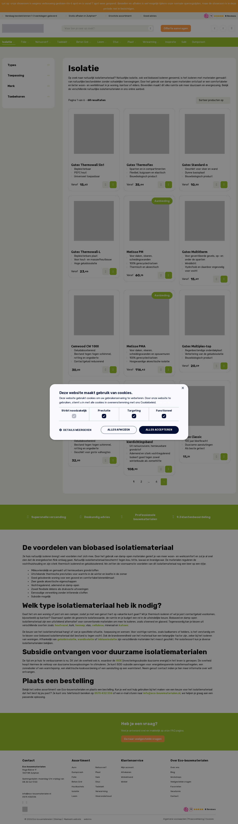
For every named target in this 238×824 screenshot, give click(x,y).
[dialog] (119, 412)
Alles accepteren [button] (159, 429)
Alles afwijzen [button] (119, 429)
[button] (75, 430)
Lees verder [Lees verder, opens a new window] (164, 402)
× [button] (182, 388)
